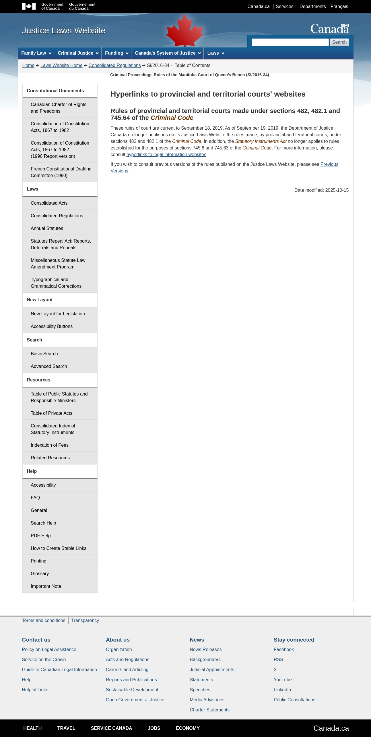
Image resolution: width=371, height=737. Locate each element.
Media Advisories (207, 699)
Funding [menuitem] (117, 53)
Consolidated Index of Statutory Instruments (53, 429)
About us (118, 640)
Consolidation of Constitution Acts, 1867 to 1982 (60, 127)
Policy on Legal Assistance (49, 649)
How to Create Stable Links (58, 548)
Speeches (200, 689)
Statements (201, 679)
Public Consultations (294, 699)
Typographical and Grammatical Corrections (56, 283)
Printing (38, 560)
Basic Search (44, 353)
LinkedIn (282, 689)
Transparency (85, 620)
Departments (313, 6)
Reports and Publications (131, 679)
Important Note (46, 586)
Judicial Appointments (212, 669)
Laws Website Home (61, 65)
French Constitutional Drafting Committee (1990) (61, 172)
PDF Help (40, 535)
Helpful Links (35, 689)
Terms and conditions (43, 620)
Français (339, 6)
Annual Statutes (47, 228)
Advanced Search (49, 366)
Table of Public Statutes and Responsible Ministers (59, 397)
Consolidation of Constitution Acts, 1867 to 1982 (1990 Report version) (60, 150)
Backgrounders (205, 659)
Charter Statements (210, 709)
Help (27, 679)
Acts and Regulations (127, 659)
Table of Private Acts (51, 413)
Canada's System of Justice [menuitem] (168, 53)
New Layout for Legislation (58, 313)
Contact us (36, 640)
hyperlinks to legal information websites (166, 154)
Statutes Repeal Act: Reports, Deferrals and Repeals (61, 244)
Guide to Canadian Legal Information (59, 669)
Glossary (40, 573)
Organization (119, 649)
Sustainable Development (132, 689)
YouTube (283, 679)
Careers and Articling (127, 669)
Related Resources (50, 457)
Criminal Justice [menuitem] (78, 53)
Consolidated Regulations (115, 65)
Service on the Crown (44, 659)
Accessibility (43, 485)
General (39, 510)
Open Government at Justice (135, 699)
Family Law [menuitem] (36, 53)
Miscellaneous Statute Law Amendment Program (58, 263)
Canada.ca (258, 6)
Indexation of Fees (50, 445)
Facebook (284, 649)
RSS (278, 659)
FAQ (35, 497)
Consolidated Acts (49, 203)
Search (339, 42)
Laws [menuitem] (215, 53)
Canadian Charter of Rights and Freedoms (58, 108)
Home (28, 65)
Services (284, 6)
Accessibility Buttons (52, 326)
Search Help (43, 523)
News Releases (206, 649)
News (197, 640)
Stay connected (294, 640)
